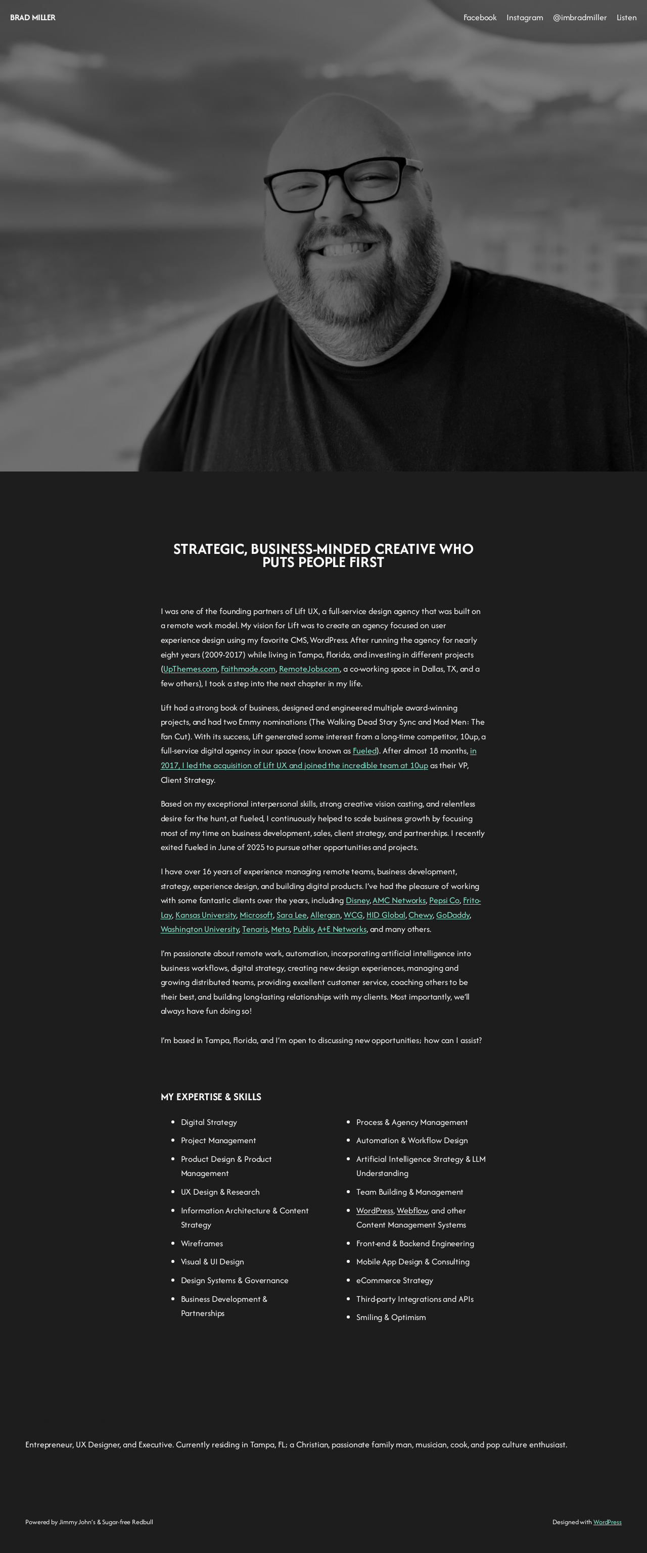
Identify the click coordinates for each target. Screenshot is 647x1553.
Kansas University (205, 915)
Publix (303, 929)
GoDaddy (453, 915)
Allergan (325, 915)
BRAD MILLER (33, 17)
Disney (357, 900)
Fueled (364, 750)
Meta (280, 929)
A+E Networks (341, 929)
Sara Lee (291, 915)
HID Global (385, 915)
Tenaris (254, 929)
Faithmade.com (248, 669)
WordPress (374, 1210)
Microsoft (256, 915)
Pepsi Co (444, 900)
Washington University (200, 929)
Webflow (412, 1210)
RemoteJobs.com (309, 669)
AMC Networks (399, 900)
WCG (353, 915)
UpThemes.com (190, 669)
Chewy (420, 915)
